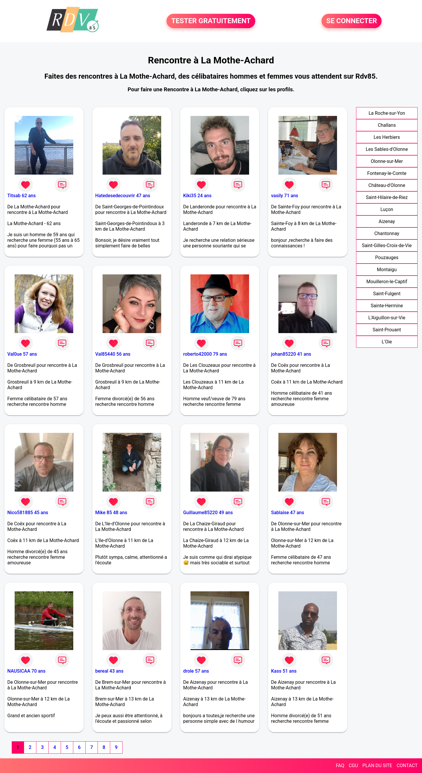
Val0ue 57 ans (22, 354)
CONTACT (407, 765)
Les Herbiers (387, 137)
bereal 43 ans (109, 671)
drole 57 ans (196, 671)
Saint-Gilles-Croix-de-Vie (387, 245)
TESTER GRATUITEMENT (211, 21)
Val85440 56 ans (112, 354)
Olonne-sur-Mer (387, 161)
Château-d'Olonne (386, 185)
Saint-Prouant (387, 330)
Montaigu (387, 269)
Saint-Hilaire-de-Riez (387, 197)
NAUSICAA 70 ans (26, 671)
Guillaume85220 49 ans (208, 512)
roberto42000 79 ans (205, 354)
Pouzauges (386, 257)
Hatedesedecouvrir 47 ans (122, 195)
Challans (387, 125)
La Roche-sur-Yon (387, 113)
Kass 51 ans (284, 671)
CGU (353, 765)
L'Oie (387, 342)
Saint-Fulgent (387, 293)
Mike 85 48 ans (111, 512)
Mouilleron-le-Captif (386, 281)
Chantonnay (386, 233)
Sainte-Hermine (387, 305)
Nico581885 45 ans (27, 512)
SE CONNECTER (351, 21)
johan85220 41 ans (291, 354)
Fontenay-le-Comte (386, 173)
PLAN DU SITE (377, 765)
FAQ (340, 765)
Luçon (386, 209)
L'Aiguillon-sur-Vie (386, 317)
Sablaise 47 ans (287, 512)
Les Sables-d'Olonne (387, 149)
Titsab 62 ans (21, 195)
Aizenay (387, 221)
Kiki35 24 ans (197, 195)
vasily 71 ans (284, 195)
